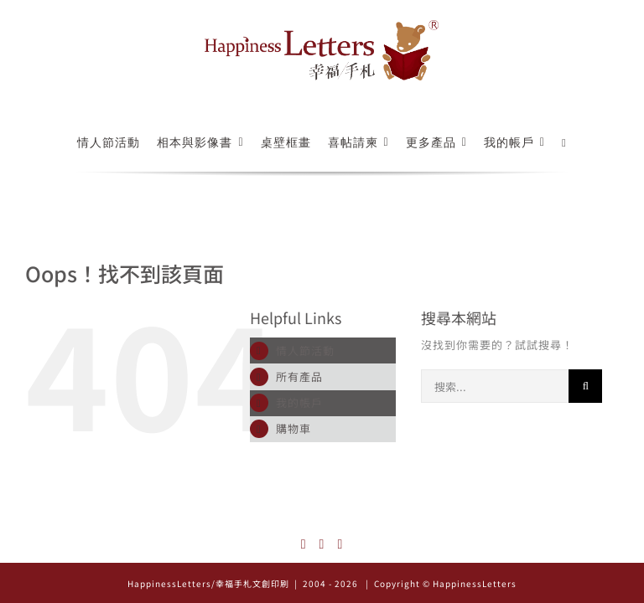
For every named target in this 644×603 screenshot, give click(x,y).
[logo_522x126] (322, 26)
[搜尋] (585, 386)
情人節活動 (305, 350)
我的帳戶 (299, 402)
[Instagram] (304, 544)
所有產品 (299, 376)
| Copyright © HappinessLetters (440, 583)
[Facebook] (322, 544)
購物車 (293, 428)
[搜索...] (495, 386)
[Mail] (340, 544)
